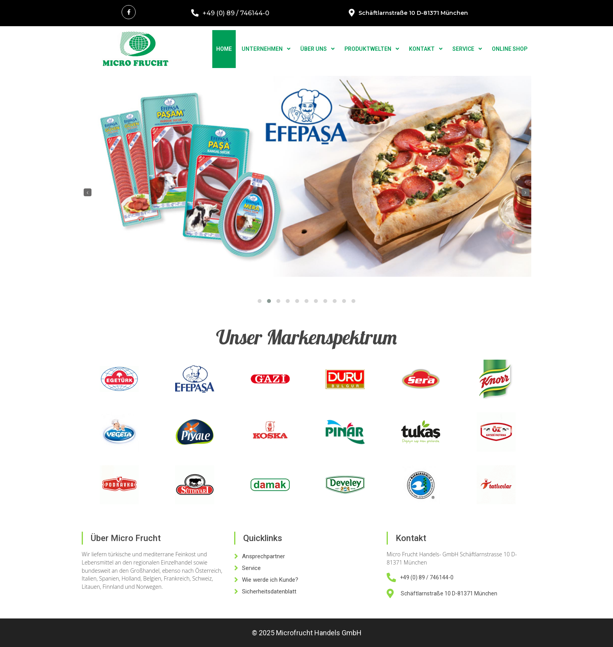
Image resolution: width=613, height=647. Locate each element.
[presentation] (87, 192)
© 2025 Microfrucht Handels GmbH (307, 633)
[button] (259, 301)
